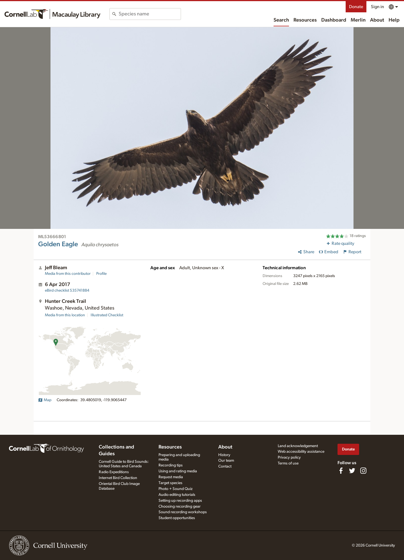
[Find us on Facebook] (341, 470)
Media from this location (65, 315)
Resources (305, 20)
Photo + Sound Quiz (175, 489)
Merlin (358, 20)
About (377, 20)
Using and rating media (178, 471)
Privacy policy (289, 457)
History (224, 455)
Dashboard (333, 20)
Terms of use (288, 463)
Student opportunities (177, 518)
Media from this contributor (68, 274)
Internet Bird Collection (118, 478)
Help (394, 20)
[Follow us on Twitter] (352, 470)
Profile (101, 274)
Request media (171, 477)
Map (44, 400)
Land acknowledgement (298, 446)
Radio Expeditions (114, 472)
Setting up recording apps (180, 501)
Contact (224, 466)
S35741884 (67, 290)
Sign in (377, 6)
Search (281, 20)
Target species (170, 483)
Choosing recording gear (180, 506)
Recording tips (171, 465)
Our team (226, 461)
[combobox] (150, 14)
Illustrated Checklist (107, 315)
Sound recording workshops (183, 512)
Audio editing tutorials (177, 495)
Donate (356, 6)
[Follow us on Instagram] (363, 470)
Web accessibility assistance (301, 452)
